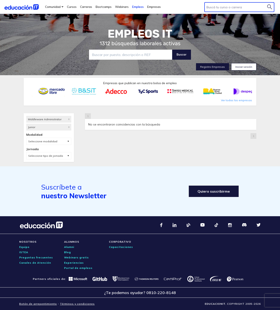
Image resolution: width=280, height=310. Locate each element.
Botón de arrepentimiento (38, 303)
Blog (67, 252)
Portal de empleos (78, 268)
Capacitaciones (121, 247)
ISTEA (23, 252)
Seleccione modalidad (42, 141)
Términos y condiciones (77, 303)
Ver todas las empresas (236, 100)
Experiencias (74, 262)
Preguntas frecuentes (36, 257)
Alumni (69, 247)
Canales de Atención (35, 262)
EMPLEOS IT (140, 33)
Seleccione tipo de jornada (45, 155)
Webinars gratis (76, 257)
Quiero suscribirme (214, 191)
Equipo (24, 247)
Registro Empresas (212, 66)
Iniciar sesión (243, 66)
